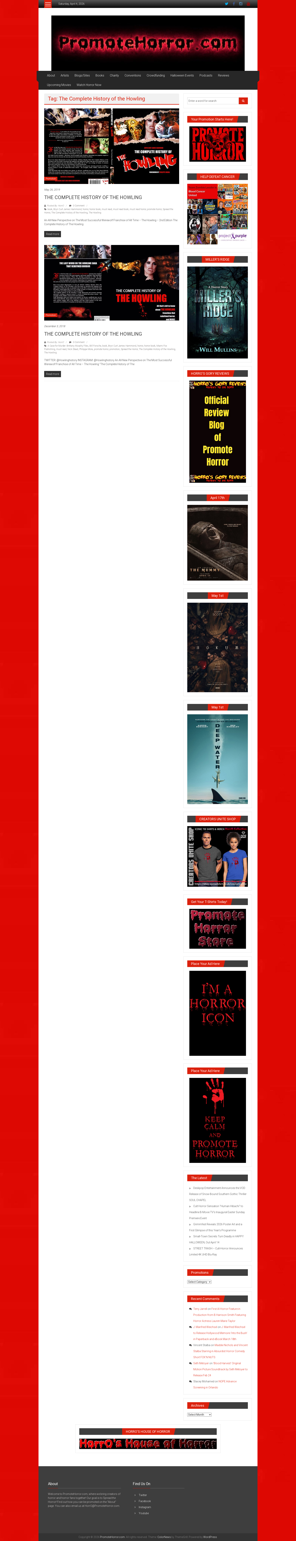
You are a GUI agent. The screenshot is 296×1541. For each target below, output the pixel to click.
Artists (65, 75)
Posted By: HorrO (55, 205)
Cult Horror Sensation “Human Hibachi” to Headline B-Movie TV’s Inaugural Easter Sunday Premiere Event (217, 1212)
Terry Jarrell (200, 1308)
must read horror (138, 209)
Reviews (223, 75)
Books (100, 75)
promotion (114, 349)
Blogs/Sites (82, 75)
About (51, 75)
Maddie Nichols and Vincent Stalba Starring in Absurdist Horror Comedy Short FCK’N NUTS (220, 1351)
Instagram (145, 1507)
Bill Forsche (95, 346)
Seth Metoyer (201, 1363)
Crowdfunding (156, 75)
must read (107, 209)
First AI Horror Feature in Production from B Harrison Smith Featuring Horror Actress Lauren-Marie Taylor (219, 1314)
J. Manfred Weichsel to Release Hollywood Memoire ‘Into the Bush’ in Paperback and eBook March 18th (220, 1333)
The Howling (95, 212)
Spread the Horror (129, 349)
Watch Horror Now (89, 85)
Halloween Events (182, 75)
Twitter (143, 1495)
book (50, 209)
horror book (95, 209)
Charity (114, 75)
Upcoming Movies (59, 85)
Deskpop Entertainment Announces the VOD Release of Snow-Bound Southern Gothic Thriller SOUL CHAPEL (218, 1194)
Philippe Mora (86, 349)
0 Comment (77, 205)
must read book (121, 209)
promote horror (154, 209)
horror (85, 209)
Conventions (133, 75)
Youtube (144, 1513)
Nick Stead (73, 349)
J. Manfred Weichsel (205, 1327)
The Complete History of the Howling (69, 212)
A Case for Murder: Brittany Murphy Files (68, 346)
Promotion (51, 178)
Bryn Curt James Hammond (67, 209)
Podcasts (206, 75)
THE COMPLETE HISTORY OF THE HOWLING (93, 197)
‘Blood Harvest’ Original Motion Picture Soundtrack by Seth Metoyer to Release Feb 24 (220, 1369)
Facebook (145, 1501)
